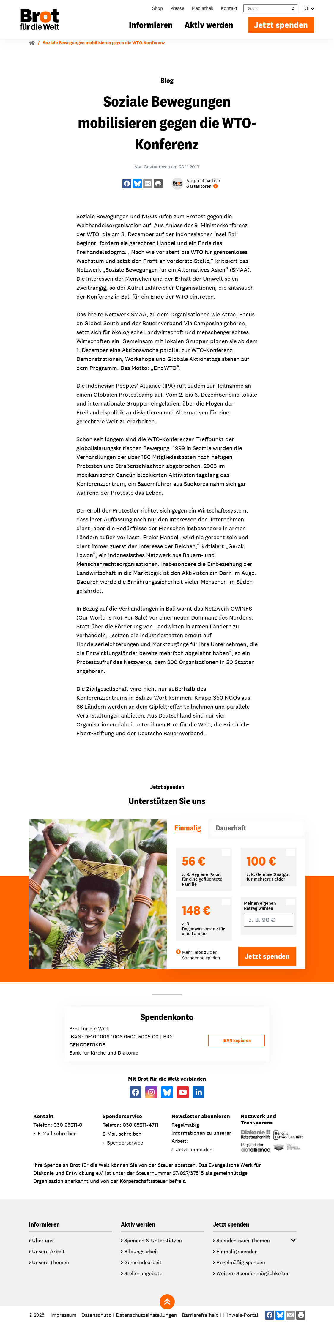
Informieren (151, 24)
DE (308, 8)
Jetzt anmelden (194, 1149)
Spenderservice (125, 1142)
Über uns (42, 1240)
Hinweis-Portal (240, 1315)
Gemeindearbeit (143, 1262)
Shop (157, 8)
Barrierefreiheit (200, 1315)
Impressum (63, 1315)
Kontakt (229, 8)
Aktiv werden (209, 24)
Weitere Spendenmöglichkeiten (253, 1273)
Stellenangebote (143, 1273)
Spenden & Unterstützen (153, 1240)
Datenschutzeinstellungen (146, 1315)
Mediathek (202, 8)
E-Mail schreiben (57, 1133)
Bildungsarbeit (141, 1251)
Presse (177, 8)
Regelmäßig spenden (240, 1262)
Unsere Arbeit (48, 1251)
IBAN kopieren (237, 1040)
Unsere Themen (50, 1262)
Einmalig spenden (237, 1251)
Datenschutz (96, 1315)
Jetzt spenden (281, 24)
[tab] (187, 829)
